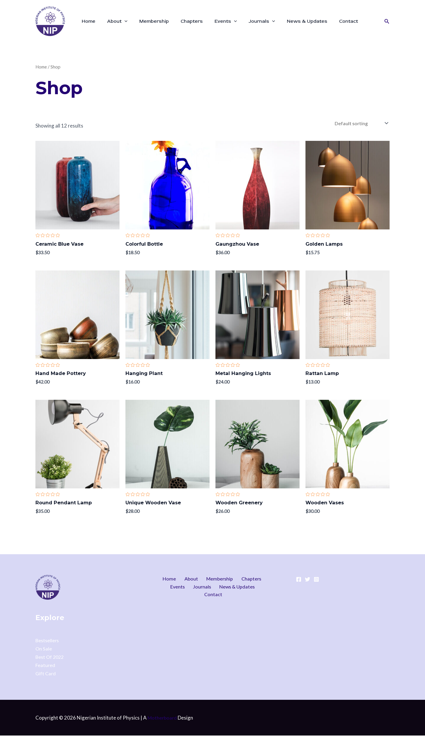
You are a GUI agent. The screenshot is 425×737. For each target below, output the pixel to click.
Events (215, 21)
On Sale (43, 650)
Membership (148, 21)
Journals (249, 21)
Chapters (183, 21)
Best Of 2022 (50, 658)
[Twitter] (307, 581)
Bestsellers (47, 642)
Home (87, 21)
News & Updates (292, 21)
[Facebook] (298, 581)
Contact (330, 21)
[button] (387, 21)
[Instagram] (316, 581)
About (114, 21)
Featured (45, 666)
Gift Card (46, 675)
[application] (121, 21)
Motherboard (163, 719)
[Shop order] (360, 123)
